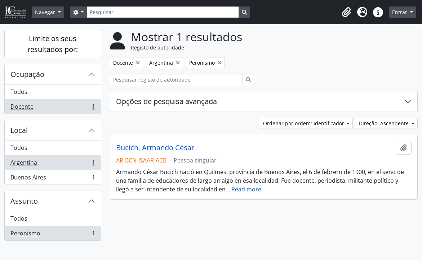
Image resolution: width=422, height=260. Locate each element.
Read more (246, 189)
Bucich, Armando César (155, 147)
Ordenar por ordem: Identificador (304, 123)
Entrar (400, 12)
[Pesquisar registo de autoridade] (176, 79)
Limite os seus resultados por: (52, 44)
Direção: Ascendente (384, 123)
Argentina (52, 164)
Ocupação (27, 74)
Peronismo (52, 234)
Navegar (46, 12)
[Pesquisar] (162, 12)
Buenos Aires (52, 179)
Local (19, 130)
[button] (346, 12)
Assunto (24, 201)
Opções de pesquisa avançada (166, 101)
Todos (18, 92)
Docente (52, 108)
